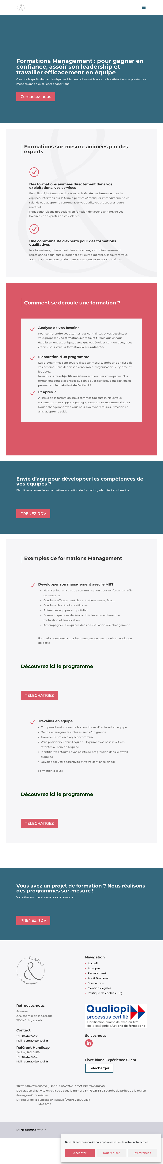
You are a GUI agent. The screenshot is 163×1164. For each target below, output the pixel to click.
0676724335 (30, 1036)
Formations (96, 983)
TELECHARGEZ (39, 695)
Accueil (93, 963)
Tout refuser (111, 1153)
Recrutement (97, 973)
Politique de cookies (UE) (105, 993)
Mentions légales (99, 988)
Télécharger (99, 1068)
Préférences (142, 1153)
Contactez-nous (36, 96)
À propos (94, 968)
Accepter (79, 1153)
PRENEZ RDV (33, 513)
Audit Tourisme (98, 978)
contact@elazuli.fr (36, 1040)
